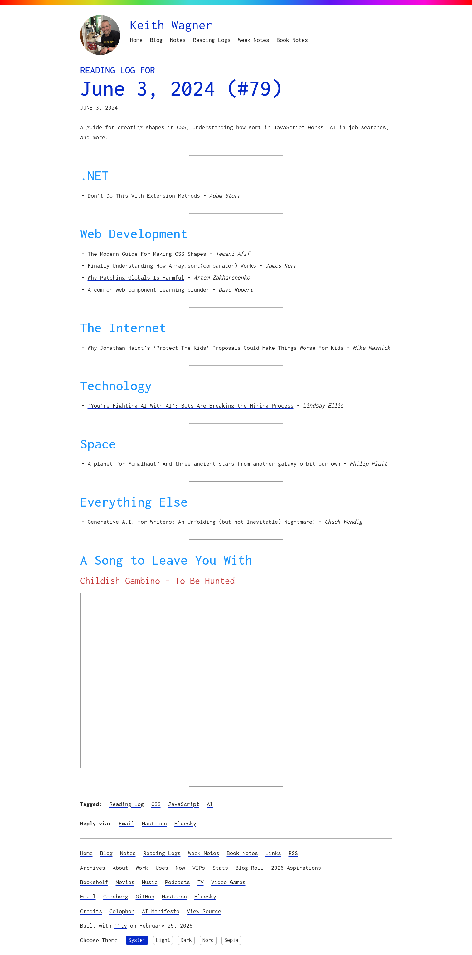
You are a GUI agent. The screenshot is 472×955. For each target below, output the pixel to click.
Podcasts (177, 882)
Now (180, 867)
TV (200, 882)
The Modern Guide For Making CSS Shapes (147, 253)
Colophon (121, 911)
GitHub (145, 896)
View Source (204, 911)
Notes (178, 40)
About (120, 867)
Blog (156, 40)
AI (210, 804)
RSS (293, 853)
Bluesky (185, 823)
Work (142, 867)
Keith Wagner (171, 25)
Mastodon (154, 823)
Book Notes (292, 40)
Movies (125, 882)
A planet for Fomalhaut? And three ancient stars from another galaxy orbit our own (214, 463)
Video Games (228, 882)
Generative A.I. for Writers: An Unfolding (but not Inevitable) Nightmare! (201, 521)
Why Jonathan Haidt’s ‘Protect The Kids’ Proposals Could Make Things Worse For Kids (215, 347)
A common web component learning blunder (148, 289)
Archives (92, 867)
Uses (162, 867)
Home (136, 40)
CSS (156, 804)
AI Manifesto (160, 911)
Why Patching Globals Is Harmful (136, 277)
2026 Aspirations (296, 867)
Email (126, 823)
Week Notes (253, 40)
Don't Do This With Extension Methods (144, 195)
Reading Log (126, 804)
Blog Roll (250, 867)
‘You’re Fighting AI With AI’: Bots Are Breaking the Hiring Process (191, 405)
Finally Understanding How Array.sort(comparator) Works (172, 265)
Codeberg (115, 896)
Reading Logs (212, 40)
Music (150, 882)
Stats (220, 867)
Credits (91, 911)
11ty (120, 925)
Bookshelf (94, 882)
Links (273, 853)
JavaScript (183, 804)
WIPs (198, 867)
